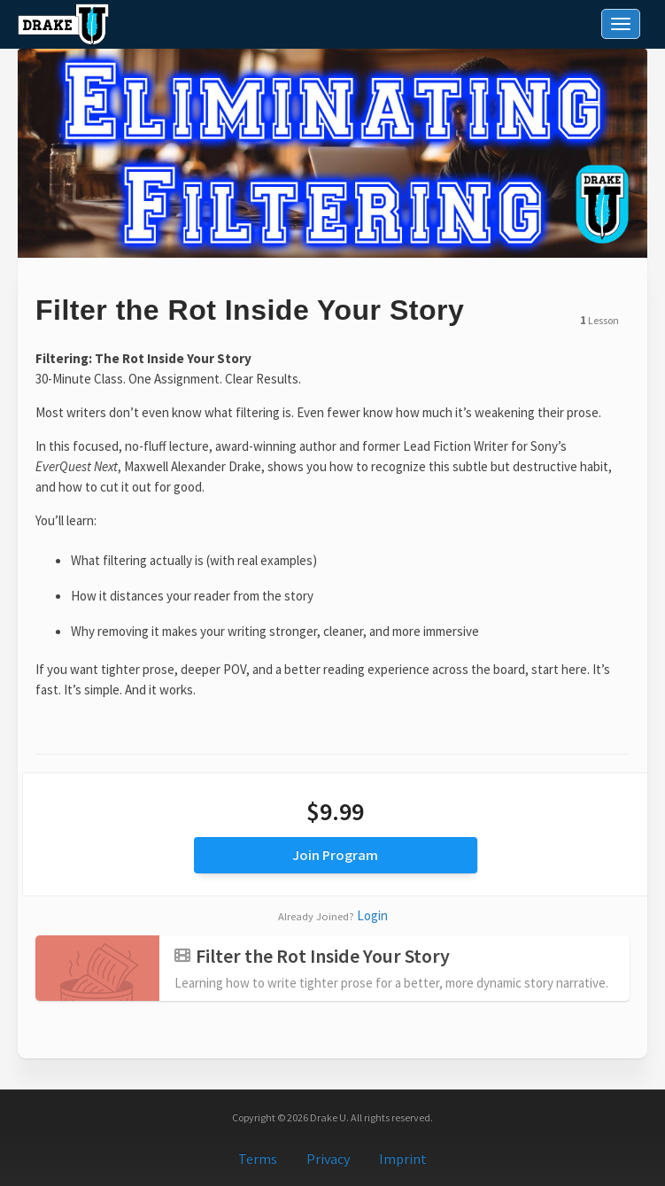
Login (372, 915)
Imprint (403, 1158)
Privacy (328, 1158)
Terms (257, 1158)
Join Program (335, 855)
